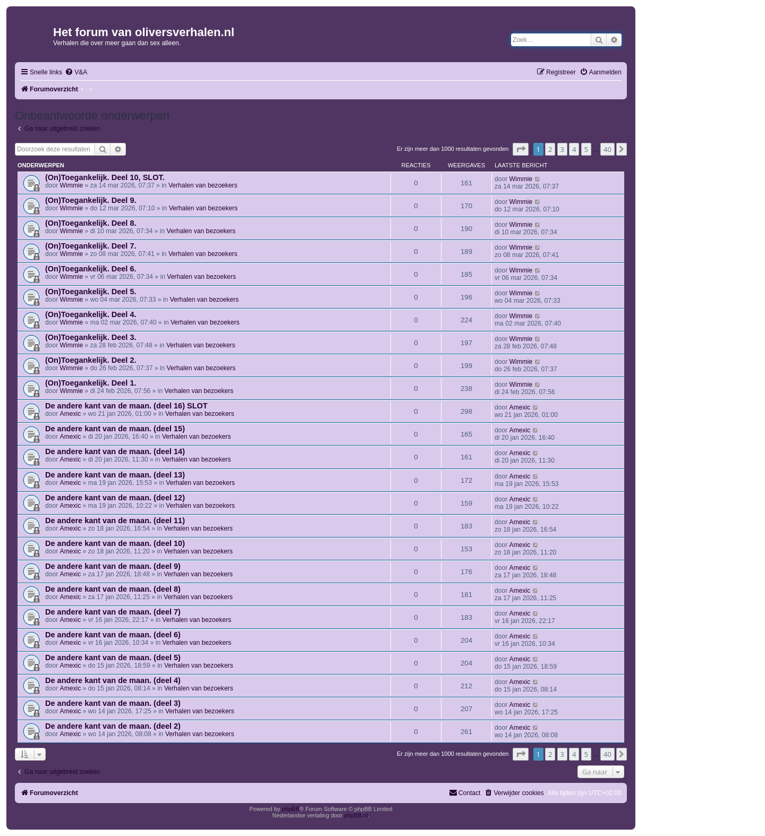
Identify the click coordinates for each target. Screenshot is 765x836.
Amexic (70, 413)
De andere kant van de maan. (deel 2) (113, 726)
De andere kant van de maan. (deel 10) (115, 543)
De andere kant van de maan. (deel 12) (115, 497)
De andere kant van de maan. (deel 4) (113, 680)
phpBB (290, 809)
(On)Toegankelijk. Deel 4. (91, 314)
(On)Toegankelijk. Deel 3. (91, 337)
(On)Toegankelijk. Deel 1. (91, 383)
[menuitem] (76, 72)
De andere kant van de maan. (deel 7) (113, 612)
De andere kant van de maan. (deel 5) (113, 657)
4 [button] (574, 149)
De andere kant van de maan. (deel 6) (113, 634)
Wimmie (71, 185)
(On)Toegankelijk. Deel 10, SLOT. (105, 177)
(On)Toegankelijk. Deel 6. (91, 269)
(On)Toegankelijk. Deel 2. (91, 360)
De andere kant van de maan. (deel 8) (113, 589)
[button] (521, 149)
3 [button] (562, 149)
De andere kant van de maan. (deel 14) (115, 451)
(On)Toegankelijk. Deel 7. (91, 246)
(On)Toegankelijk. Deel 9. (91, 200)
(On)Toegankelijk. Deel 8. (91, 223)
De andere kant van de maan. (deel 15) (115, 428)
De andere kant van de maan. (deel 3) (113, 703)
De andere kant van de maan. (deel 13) (115, 475)
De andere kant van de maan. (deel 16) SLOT (126, 406)
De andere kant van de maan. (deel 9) (113, 566)
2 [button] (550, 149)
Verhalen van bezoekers (202, 185)
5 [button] (586, 149)
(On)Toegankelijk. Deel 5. (91, 291)
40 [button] (607, 149)
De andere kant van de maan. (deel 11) (115, 520)
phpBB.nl (356, 815)
